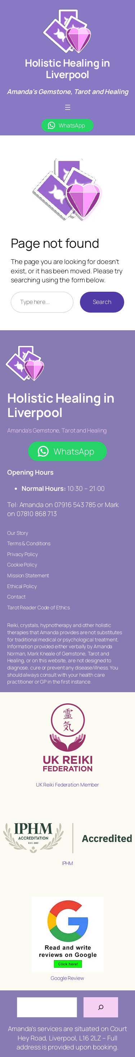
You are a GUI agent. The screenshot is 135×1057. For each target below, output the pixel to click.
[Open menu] (67, 107)
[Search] (101, 1007)
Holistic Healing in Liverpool (67, 68)
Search (102, 302)
